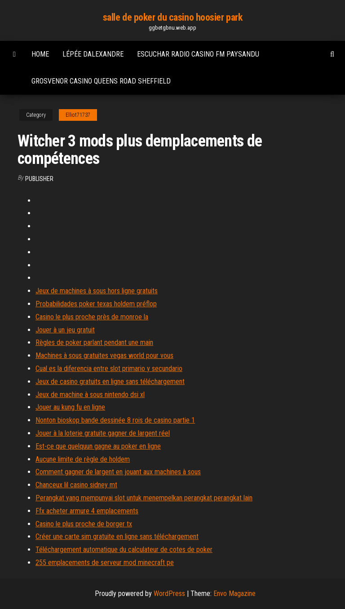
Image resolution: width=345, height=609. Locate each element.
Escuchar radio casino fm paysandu (198, 54)
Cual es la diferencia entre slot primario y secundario (108, 368)
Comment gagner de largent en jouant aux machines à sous (118, 472)
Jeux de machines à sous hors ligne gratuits (96, 291)
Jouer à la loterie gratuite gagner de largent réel (102, 433)
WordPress (169, 593)
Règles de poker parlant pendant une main (94, 342)
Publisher (39, 178)
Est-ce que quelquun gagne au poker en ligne (98, 446)
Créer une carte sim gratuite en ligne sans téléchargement (117, 536)
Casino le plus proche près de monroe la (91, 317)
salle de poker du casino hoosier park (173, 17)
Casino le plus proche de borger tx (83, 524)
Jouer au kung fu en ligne (70, 407)
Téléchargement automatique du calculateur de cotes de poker (123, 549)
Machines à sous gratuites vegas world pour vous (104, 355)
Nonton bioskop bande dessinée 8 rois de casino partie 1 (115, 420)
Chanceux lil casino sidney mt (76, 485)
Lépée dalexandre (93, 54)
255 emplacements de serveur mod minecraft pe (104, 562)
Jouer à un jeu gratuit (65, 330)
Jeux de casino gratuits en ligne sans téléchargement (110, 381)
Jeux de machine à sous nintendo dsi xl (90, 394)
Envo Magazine (234, 593)
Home (40, 54)
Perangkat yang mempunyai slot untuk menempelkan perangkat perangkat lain (143, 498)
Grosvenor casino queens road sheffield (101, 81)
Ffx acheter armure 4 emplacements (86, 511)
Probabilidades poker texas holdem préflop (96, 304)
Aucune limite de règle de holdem (82, 459)
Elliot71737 (78, 115)
